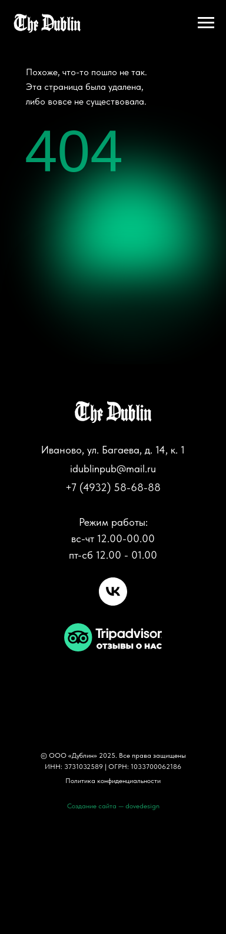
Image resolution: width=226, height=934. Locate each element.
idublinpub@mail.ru (113, 468)
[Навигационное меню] (206, 23)
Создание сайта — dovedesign (113, 806)
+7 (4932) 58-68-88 (113, 487)
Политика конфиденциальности (113, 781)
